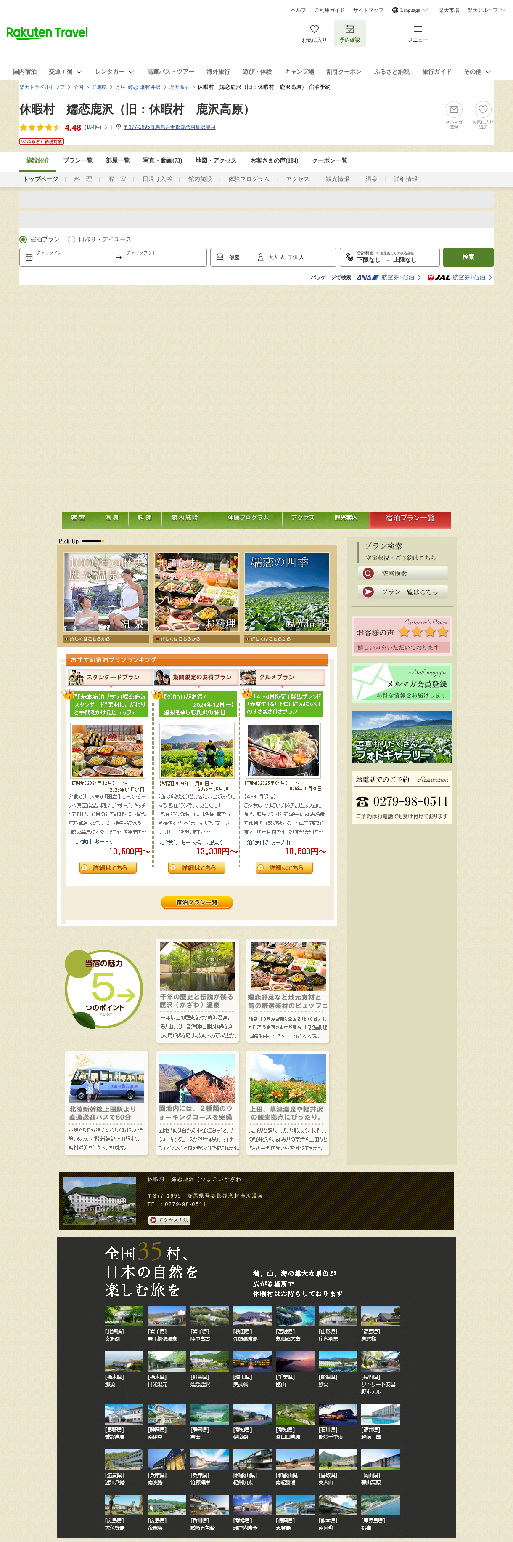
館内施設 (200, 179)
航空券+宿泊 (385, 277)
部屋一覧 (118, 160)
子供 (293, 257)
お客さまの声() (274, 160)
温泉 (372, 179)
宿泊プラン (45, 239)
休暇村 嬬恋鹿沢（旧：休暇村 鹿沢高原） (137, 109)
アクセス (297, 179)
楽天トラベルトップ (42, 87)
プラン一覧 (78, 160)
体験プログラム (249, 179)
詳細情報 (406, 179)
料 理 (83, 179)
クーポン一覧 (329, 160)
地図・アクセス (216, 160)
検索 (468, 257)
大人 (274, 257)
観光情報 (337, 179)
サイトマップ (368, 10)
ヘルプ (298, 10)
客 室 (117, 179)
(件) (96, 127)
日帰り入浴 (157, 179)
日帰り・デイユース (105, 239)
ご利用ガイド (330, 10)
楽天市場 (449, 10)
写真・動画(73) (162, 160)
